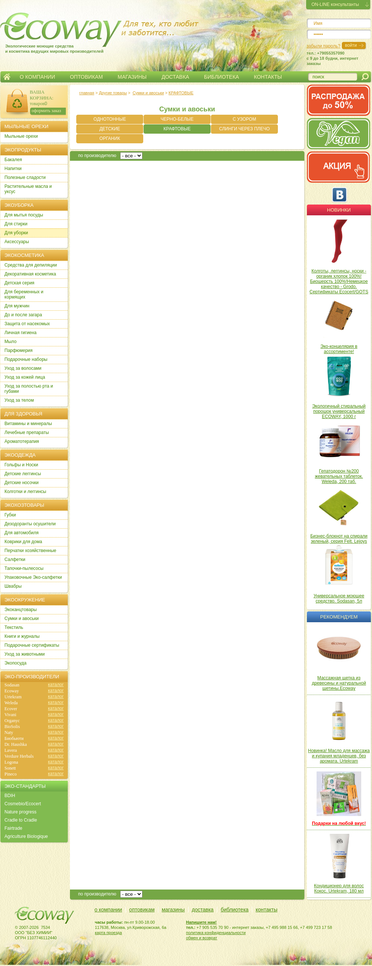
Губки (10, 515)
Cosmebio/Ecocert (22, 803)
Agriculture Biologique (26, 836)
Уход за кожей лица (24, 377)
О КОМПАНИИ (37, 77)
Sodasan (11, 685)
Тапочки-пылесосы (24, 568)
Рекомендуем (338, 617)
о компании (108, 910)
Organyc (12, 720)
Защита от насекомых (27, 323)
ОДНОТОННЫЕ (109, 119)
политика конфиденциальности (216, 932)
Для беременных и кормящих (24, 294)
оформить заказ (46, 110)
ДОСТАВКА (175, 77)
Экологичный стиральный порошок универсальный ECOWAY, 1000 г (339, 411)
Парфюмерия (18, 350)
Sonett (10, 768)
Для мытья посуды (23, 215)
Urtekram (13, 696)
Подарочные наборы (25, 359)
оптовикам (142, 910)
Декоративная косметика (30, 274)
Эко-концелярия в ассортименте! (338, 349)
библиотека (234, 910)
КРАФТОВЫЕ (181, 93)
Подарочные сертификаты (31, 645)
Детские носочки (21, 482)
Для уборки (16, 232)
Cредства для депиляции (30, 265)
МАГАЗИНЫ (132, 77)
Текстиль (13, 627)
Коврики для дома (23, 541)
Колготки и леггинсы (25, 491)
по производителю (97, 155)
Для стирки (16, 223)
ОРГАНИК (109, 138)
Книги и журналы (21, 636)
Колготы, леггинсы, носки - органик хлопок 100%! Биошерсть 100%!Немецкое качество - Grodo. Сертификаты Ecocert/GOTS (339, 281)
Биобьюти (13, 738)
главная (86, 93)
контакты (267, 910)
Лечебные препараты (26, 432)
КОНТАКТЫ (268, 77)
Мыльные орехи (21, 136)
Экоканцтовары (20, 609)
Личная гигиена (20, 332)
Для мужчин (16, 306)
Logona (11, 762)
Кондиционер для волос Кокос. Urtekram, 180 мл (339, 888)
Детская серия (19, 282)
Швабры (13, 586)
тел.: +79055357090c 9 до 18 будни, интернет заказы (332, 58)
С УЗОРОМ (244, 119)
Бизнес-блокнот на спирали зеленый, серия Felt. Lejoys (339, 538)
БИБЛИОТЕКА (221, 77)
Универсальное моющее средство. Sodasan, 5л (339, 598)
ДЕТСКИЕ (109, 128)
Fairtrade (13, 828)
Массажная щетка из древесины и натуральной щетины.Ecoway (339, 683)
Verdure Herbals (18, 756)
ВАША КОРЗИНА (41, 95)
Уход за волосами (22, 368)
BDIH (9, 795)
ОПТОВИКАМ (86, 77)
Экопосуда (15, 663)
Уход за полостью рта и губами (28, 389)
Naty (8, 732)
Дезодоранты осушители (30, 523)
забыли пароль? (323, 46)
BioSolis (12, 726)
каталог (56, 684)
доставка (203, 910)
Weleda (11, 702)
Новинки (339, 210)
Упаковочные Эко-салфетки (33, 577)
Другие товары (113, 93)
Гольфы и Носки (21, 464)
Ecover (10, 708)
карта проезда (108, 932)
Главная (6, 76)
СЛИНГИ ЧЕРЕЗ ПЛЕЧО (244, 128)
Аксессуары (16, 241)
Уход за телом (19, 400)
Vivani (10, 714)
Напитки (13, 168)
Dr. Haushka (15, 744)
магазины (173, 910)
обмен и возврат (201, 938)
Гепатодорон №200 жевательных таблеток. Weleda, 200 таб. (339, 476)
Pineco (10, 774)
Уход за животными (24, 654)
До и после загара (23, 314)
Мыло (10, 341)
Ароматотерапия (21, 441)
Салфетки (14, 559)
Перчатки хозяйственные (30, 550)
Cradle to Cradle (20, 820)
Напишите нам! (201, 922)
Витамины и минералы (28, 423)
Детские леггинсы (22, 473)
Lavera (10, 750)
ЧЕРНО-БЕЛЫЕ (177, 119)
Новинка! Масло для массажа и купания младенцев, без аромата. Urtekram (339, 756)
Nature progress (20, 812)
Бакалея (13, 159)
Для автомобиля (21, 532)
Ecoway (11, 691)
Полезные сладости (25, 177)
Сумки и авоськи (148, 93)
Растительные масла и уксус (28, 189)
